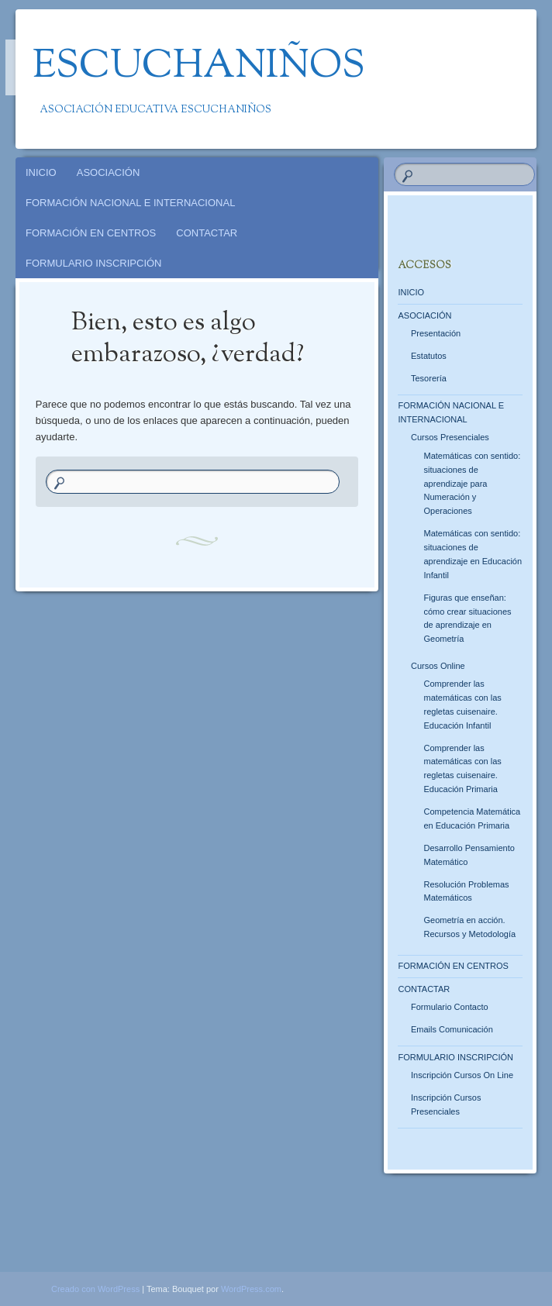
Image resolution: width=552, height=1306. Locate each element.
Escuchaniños (199, 67)
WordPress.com (251, 1289)
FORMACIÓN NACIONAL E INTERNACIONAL (130, 202)
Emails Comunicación (452, 1029)
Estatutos (429, 355)
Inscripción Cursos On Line (462, 1075)
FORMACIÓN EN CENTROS (91, 233)
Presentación (436, 333)
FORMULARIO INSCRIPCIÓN (94, 263)
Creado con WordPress (95, 1289)
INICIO (41, 172)
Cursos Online (438, 665)
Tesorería (429, 378)
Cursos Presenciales (450, 437)
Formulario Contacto (449, 1006)
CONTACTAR (206, 233)
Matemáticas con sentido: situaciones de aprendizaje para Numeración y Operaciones (471, 483)
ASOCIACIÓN (108, 172)
